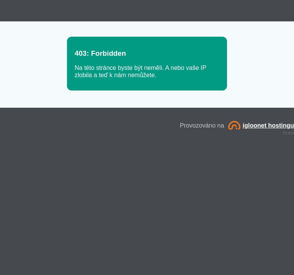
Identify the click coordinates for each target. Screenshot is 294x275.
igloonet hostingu (261, 125)
